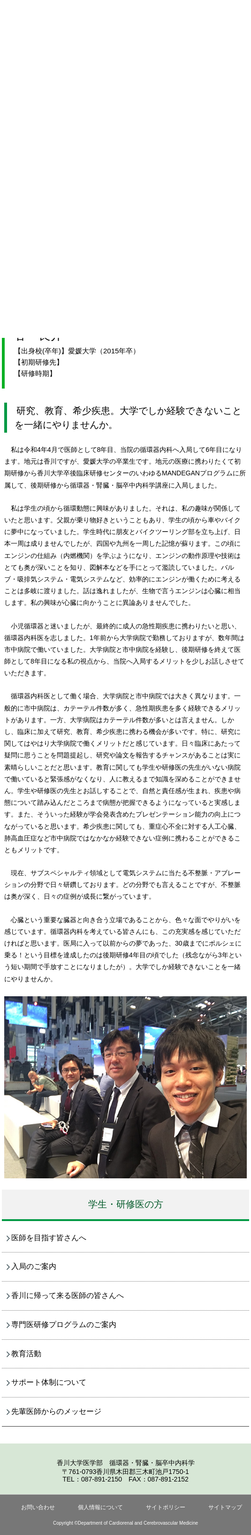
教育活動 (26, 1354)
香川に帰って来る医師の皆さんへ (67, 1295)
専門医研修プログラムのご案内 (63, 1325)
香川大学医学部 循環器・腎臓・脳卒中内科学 (126, 1462)
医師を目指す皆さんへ (48, 1238)
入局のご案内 (33, 1266)
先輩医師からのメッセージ (56, 1411)
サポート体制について (48, 1382)
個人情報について (100, 1507)
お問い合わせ (38, 1507)
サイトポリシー (165, 1507)
